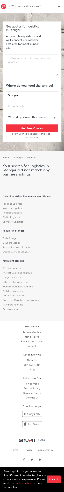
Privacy (28, 450)
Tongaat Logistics (12, 203)
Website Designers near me (18, 286)
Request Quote (32, 393)
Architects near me (13, 291)
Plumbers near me (13, 304)
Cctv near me (10, 309)
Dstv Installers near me (15, 282)
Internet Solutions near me (17, 272)
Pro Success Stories (32, 341)
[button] (59, 6)
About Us (32, 360)
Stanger (18, 157)
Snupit (6, 157)
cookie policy (23, 483)
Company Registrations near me (21, 300)
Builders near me (12, 268)
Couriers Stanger (12, 242)
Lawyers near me (12, 277)
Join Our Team (32, 364)
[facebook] (24, 460)
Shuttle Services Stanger (16, 251)
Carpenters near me (14, 295)
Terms (14, 450)
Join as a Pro (32, 336)
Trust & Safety (32, 388)
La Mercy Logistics (13, 221)
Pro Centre (32, 346)
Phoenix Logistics (12, 212)
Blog (32, 369)
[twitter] (32, 460)
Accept (53, 479)
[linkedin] (40, 460)
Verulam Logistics (12, 208)
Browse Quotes (32, 332)
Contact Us (32, 397)
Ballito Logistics (11, 217)
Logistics (32, 157)
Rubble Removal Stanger (17, 247)
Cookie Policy (45, 450)
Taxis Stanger (10, 238)
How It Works (32, 383)
